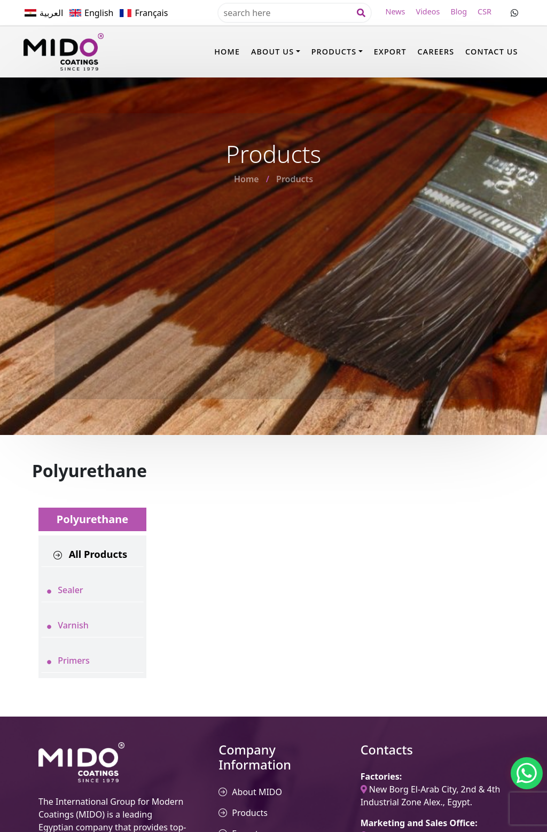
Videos (428, 11)
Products (334, 51)
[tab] (92, 554)
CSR (484, 11)
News (395, 11)
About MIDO (257, 792)
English (98, 13)
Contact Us (491, 51)
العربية (51, 13)
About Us (272, 51)
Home (227, 51)
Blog (458, 11)
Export (390, 51)
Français (151, 13)
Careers (436, 51)
